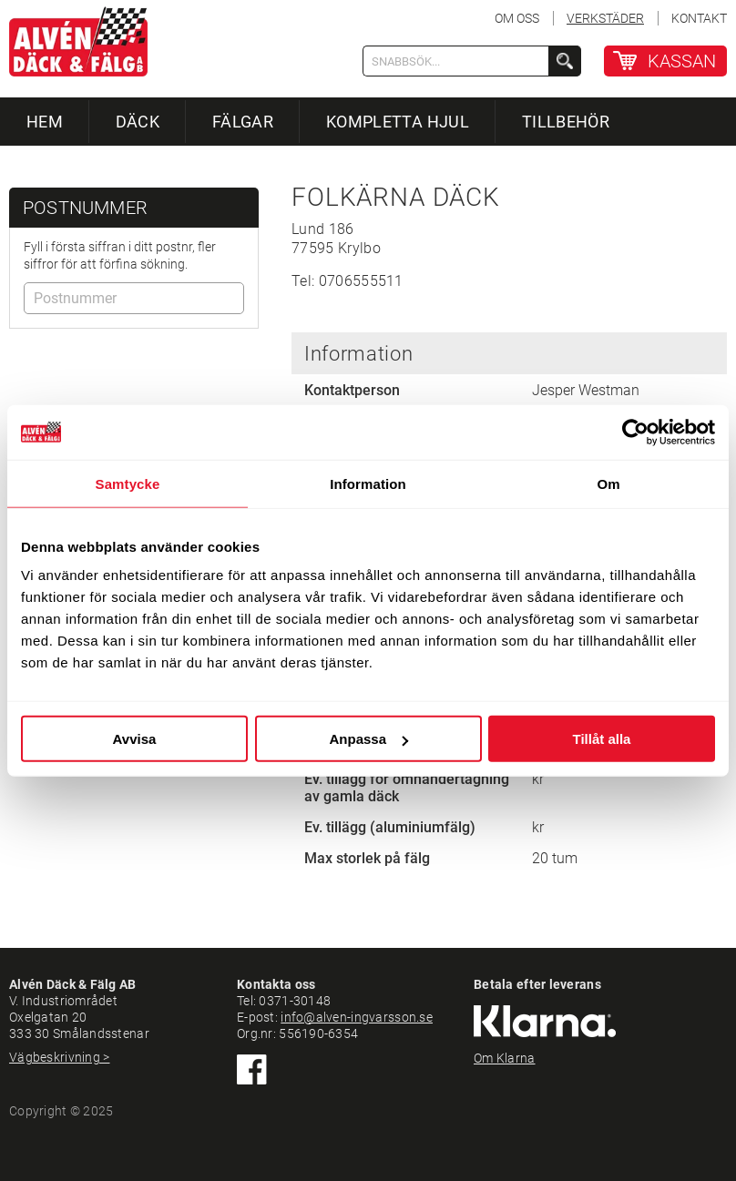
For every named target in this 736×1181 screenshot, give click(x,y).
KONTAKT (699, 18)
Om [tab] (608, 483)
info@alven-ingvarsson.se (357, 1017)
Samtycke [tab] (128, 483)
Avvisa (135, 739)
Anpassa (368, 739)
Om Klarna (505, 1058)
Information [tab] (368, 483)
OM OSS (517, 18)
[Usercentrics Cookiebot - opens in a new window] (635, 431)
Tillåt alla (602, 739)
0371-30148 (295, 1000)
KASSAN (682, 61)
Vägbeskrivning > (59, 1057)
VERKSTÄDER (605, 18)
